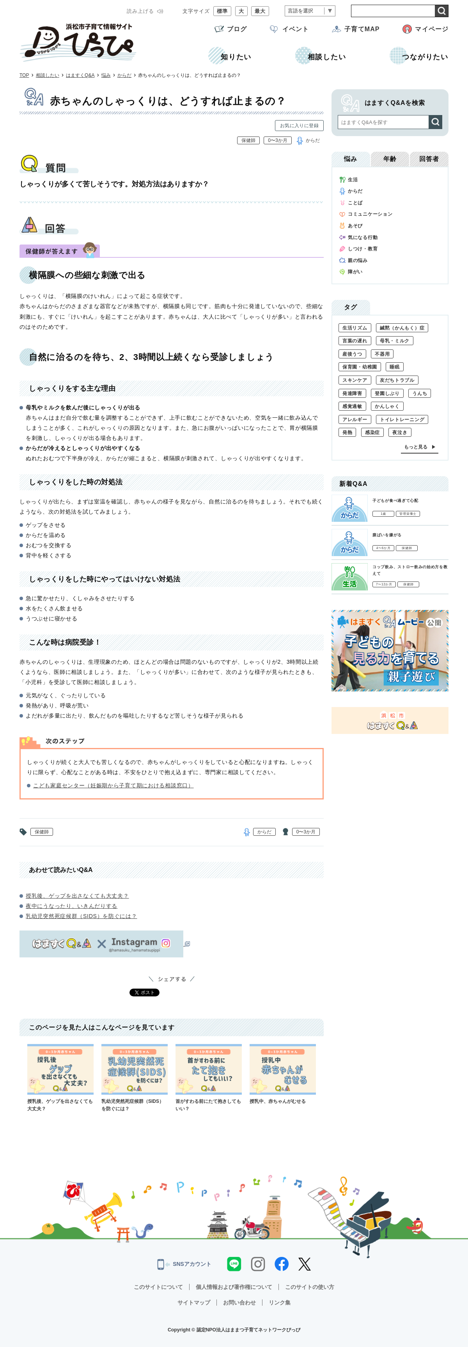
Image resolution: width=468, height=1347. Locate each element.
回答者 (429, 159)
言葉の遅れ (354, 341)
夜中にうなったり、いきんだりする (71, 906)
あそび (355, 226)
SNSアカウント (184, 1264)
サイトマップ (193, 1302)
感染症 (372, 432)
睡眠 (394, 367)
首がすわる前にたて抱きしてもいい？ (209, 1077)
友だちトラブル (397, 380)
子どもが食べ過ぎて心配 (395, 500)
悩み (106, 75)
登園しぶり (387, 393)
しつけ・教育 (363, 249)
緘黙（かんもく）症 (402, 328)
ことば (355, 203)
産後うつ (352, 354)
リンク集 (280, 1302)
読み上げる (140, 11)
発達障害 (352, 393)
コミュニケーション (370, 214)
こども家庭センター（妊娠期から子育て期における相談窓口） (113, 785)
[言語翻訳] (310, 11)
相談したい (47, 75)
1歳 (383, 514)
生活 (353, 180)
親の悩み (358, 260)
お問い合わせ (239, 1302)
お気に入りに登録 (299, 125)
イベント (295, 29)
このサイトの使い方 (309, 1287)
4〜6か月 (383, 548)
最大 (260, 11)
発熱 (347, 432)
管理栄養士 (408, 514)
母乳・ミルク (395, 341)
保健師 (248, 140)
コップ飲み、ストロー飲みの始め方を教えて (410, 570)
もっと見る (415, 447)
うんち (419, 393)
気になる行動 (363, 237)
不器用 (382, 354)
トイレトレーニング (402, 419)
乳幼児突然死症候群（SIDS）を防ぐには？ (81, 916)
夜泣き (399, 432)
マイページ (431, 29)
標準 (222, 11)
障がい (355, 272)
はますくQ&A (80, 75)
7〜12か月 (384, 584)
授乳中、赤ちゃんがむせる (283, 1074)
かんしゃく (387, 406)
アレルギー (354, 419)
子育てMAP (361, 29)
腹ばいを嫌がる (387, 535)
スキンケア (354, 380)
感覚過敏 (352, 406)
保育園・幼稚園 (359, 367)
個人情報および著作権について (234, 1287)
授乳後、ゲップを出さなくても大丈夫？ (77, 896)
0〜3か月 (277, 140)
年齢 (390, 159)
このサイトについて (158, 1287)
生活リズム (354, 328)
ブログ (237, 29)
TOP (24, 75)
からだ (124, 75)
